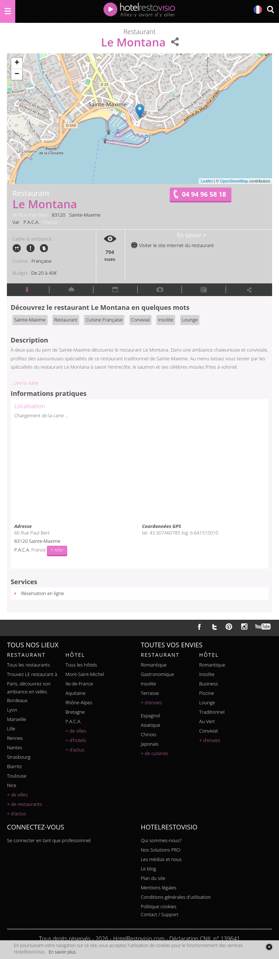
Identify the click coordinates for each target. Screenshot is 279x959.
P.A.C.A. (32, 222)
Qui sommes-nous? (161, 840)
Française (42, 261)
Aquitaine (75, 693)
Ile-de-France (79, 683)
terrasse (150, 693)
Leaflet (207, 181)
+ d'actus (16, 813)
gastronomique (157, 674)
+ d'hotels (75, 740)
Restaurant (65, 319)
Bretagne (75, 712)
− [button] (17, 74)
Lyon (12, 709)
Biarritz (14, 766)
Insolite (165, 319)
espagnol (150, 715)
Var (15, 222)
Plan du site (153, 878)
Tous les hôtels (81, 664)
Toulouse (17, 775)
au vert (207, 721)
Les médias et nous (161, 859)
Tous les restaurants (28, 664)
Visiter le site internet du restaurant (172, 245)
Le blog (148, 868)
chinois (148, 734)
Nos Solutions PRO (160, 850)
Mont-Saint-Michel (84, 674)
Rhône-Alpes (78, 702)
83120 (58, 215)
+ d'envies (151, 702)
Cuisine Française (104, 319)
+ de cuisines (154, 753)
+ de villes (17, 794)
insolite (148, 683)
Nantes (14, 747)
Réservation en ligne (42, 593)
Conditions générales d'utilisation (176, 897)
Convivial (140, 319)
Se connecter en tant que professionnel (48, 840)
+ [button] (17, 63)
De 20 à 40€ (44, 273)
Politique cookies (158, 906)
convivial (208, 731)
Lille (11, 728)
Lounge (190, 319)
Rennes (15, 738)
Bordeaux (17, 700)
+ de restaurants (24, 804)
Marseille (16, 719)
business (208, 683)
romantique (153, 664)
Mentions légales (158, 887)
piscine (206, 693)
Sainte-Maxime (85, 215)
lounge (207, 702)
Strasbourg (18, 757)
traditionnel (212, 712)
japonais (149, 744)
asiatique (150, 725)
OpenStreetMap (234, 181)
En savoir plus (62, 952)
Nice (11, 785)
